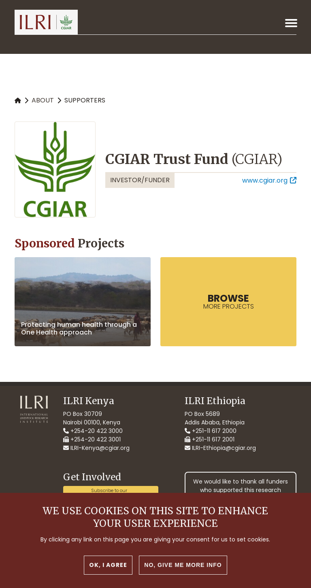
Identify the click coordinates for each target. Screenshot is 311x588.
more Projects (228, 301)
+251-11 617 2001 (209, 439)
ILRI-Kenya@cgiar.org (96, 448)
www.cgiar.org (265, 180)
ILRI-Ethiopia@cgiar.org (220, 448)
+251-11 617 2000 (210, 431)
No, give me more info (183, 573)
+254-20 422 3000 (93, 431)
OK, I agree (108, 573)
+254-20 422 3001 (92, 439)
